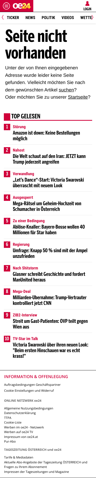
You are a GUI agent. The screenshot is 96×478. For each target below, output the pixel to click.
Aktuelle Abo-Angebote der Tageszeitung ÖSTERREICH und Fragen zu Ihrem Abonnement (45, 464)
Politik (48, 17)
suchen (66, 89)
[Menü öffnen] (6, 6)
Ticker (13, 17)
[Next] (91, 17)
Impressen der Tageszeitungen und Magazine (36, 472)
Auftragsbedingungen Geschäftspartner (32, 384)
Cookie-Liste (13, 422)
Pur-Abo (10, 441)
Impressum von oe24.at (21, 437)
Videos (67, 17)
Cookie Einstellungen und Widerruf (29, 390)
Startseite (78, 97)
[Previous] (4, 17)
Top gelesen (25, 117)
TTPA (7, 418)
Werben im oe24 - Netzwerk (24, 427)
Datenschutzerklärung (20, 413)
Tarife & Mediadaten (18, 457)
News (30, 17)
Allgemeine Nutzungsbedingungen (28, 408)
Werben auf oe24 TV (18, 432)
